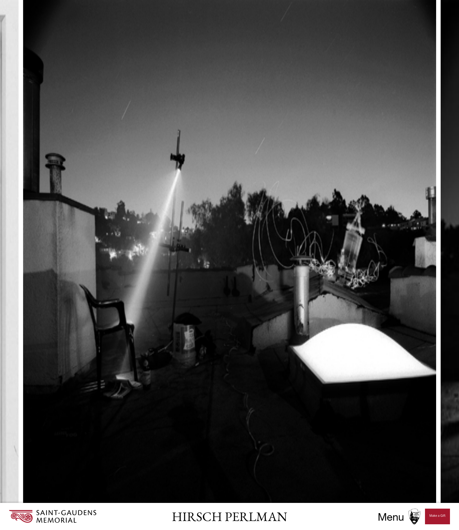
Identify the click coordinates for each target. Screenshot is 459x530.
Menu (391, 516)
